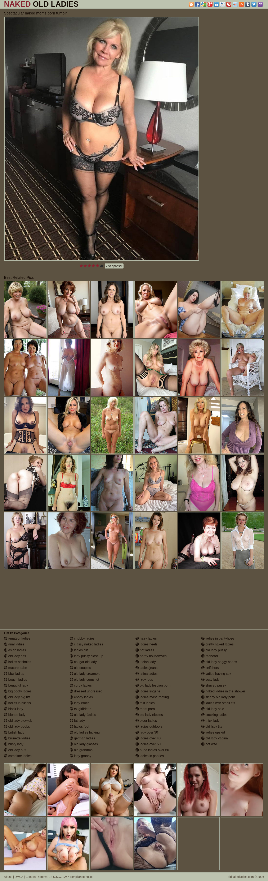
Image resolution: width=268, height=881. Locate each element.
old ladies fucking (85, 732)
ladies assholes (17, 662)
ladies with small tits (218, 703)
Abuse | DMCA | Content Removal (26, 876)
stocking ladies (214, 715)
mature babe (15, 668)
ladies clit (79, 650)
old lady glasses (84, 744)
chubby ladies (82, 638)
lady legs (144, 679)
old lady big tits (17, 697)
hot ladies (144, 650)
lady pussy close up (86, 656)
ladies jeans (146, 668)
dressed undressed (86, 691)
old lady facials (83, 715)
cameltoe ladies (18, 756)
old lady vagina (214, 738)
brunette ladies (17, 738)
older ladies (146, 720)
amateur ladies (17, 638)
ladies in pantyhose (217, 638)
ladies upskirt (213, 732)
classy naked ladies (86, 644)
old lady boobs (17, 726)
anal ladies (14, 644)
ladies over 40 (148, 738)
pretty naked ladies (217, 644)
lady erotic (79, 703)
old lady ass (15, 656)
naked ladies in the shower (223, 691)
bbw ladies (14, 673)
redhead (209, 656)
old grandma (81, 750)
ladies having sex (216, 673)
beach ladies (15, 679)
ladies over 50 (148, 744)
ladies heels (146, 644)
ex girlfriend (80, 709)
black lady (13, 709)
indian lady (145, 662)
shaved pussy (213, 685)
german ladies (82, 738)
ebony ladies (81, 697)
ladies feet (79, 726)
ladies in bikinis (17, 703)
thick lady (210, 720)
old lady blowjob (18, 720)
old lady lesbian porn (152, 685)
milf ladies (145, 703)
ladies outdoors (148, 726)
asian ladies (15, 650)
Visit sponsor (114, 266)
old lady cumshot (84, 679)
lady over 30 (146, 732)
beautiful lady (16, 685)
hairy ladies (146, 638)
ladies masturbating (152, 697)
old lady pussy (214, 650)
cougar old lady (83, 662)
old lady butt (15, 750)
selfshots (210, 668)
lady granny (80, 756)
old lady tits (211, 726)
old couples (80, 668)
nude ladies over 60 (152, 750)
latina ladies (146, 673)
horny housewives (151, 656)
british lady (14, 732)
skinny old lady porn (218, 697)
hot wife (209, 744)
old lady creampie (85, 673)
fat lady (77, 720)
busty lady (13, 744)
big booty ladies (18, 691)
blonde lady (14, 715)
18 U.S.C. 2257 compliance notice (71, 876)
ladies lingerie (147, 691)
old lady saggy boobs (219, 662)
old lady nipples (149, 715)
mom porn (145, 709)
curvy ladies (81, 685)
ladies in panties (149, 756)
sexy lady (210, 679)
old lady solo (212, 709)
